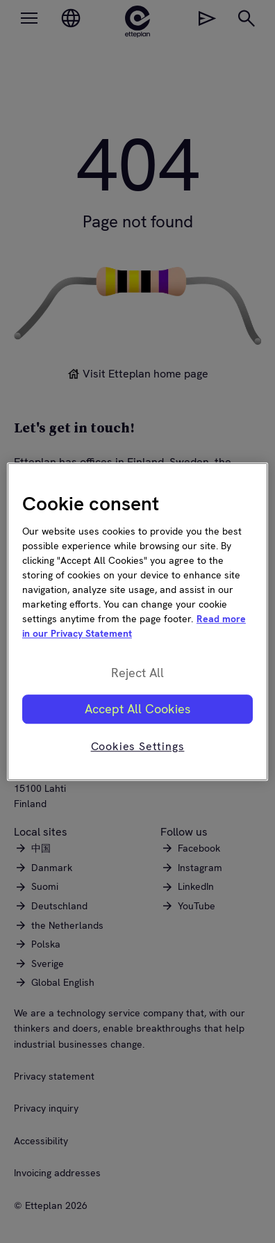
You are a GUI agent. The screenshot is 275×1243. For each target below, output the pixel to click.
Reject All (137, 673)
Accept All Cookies (137, 709)
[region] (137, 621)
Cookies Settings (138, 746)
